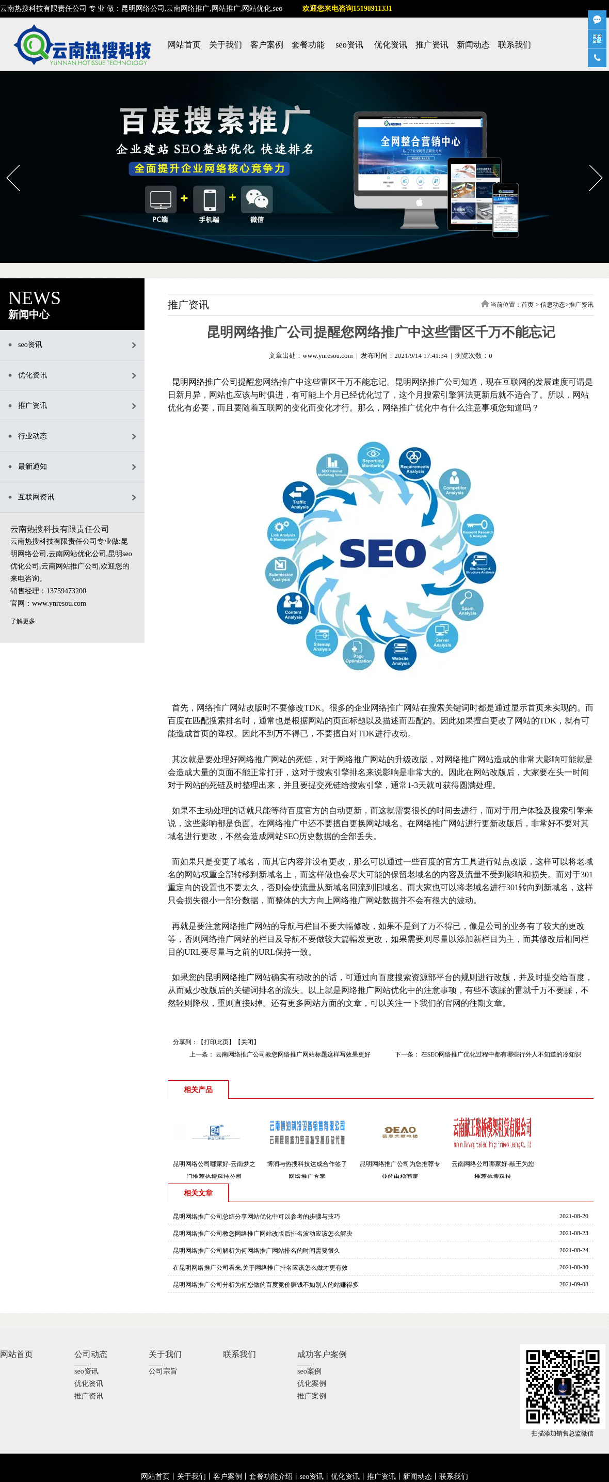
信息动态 (552, 304)
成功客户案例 (322, 1354)
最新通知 (32, 466)
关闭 (247, 1042)
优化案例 (311, 1384)
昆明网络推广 (229, 977)
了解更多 (22, 621)
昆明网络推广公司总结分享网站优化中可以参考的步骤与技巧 (256, 1216)
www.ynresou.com (327, 355)
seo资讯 (349, 44)
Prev (6, 161)
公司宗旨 (163, 1371)
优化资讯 (390, 44)
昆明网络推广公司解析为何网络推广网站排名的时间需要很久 (256, 1250)
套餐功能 (308, 44)
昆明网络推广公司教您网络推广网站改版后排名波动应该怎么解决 (262, 1233)
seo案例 (309, 1371)
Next (589, 161)
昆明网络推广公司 (205, 381)
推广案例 (311, 1396)
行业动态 (32, 436)
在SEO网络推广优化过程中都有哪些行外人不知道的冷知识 (501, 1054)
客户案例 (266, 44)
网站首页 (184, 44)
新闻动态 (473, 44)
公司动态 (90, 1354)
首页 (527, 304)
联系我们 (514, 44)
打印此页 (216, 1042)
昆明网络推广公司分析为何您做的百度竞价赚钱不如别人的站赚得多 (266, 1284)
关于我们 (225, 44)
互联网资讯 (36, 497)
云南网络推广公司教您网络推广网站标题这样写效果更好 (292, 1054)
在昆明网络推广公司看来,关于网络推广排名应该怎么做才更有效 (260, 1267)
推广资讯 (431, 44)
